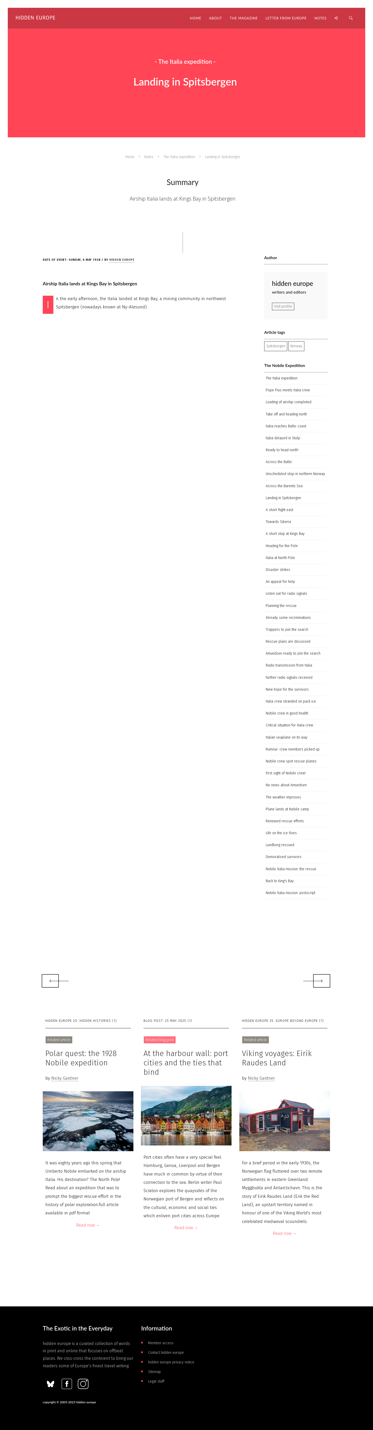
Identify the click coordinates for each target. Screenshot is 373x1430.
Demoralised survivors (284, 857)
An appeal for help (280, 581)
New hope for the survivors (287, 689)
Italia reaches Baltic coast (286, 426)
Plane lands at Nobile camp (287, 809)
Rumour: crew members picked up (293, 749)
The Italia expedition (179, 157)
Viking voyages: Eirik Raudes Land (277, 1058)
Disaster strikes (278, 570)
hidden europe (121, 259)
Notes (149, 157)
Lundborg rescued (280, 845)
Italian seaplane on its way (286, 737)
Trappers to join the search (287, 629)
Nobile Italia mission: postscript (290, 893)
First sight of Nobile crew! (286, 773)
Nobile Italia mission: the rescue (291, 869)
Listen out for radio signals (286, 593)
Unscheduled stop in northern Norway (295, 474)
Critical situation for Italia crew (289, 725)
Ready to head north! (282, 450)
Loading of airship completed (288, 402)
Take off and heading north (286, 414)
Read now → (88, 1225)
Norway (296, 346)
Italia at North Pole (280, 558)
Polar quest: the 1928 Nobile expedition (81, 1058)
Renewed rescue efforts (285, 821)
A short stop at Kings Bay (285, 534)
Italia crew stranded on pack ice (291, 701)
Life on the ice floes (281, 833)
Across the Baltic (279, 462)
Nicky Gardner (64, 1078)
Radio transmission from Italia (289, 665)
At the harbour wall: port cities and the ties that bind (186, 1063)
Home (129, 157)
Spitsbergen (275, 346)
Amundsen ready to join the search (293, 653)
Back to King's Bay (280, 881)
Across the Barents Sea (284, 486)
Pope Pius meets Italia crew (288, 390)
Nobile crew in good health (287, 713)
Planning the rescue (281, 606)
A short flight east (279, 510)
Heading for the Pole (282, 546)
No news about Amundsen (286, 785)
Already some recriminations (288, 617)
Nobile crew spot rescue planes (291, 761)
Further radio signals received (289, 677)
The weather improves (283, 797)
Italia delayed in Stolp (283, 438)
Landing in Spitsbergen (283, 498)
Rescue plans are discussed (288, 641)
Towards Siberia (278, 522)
